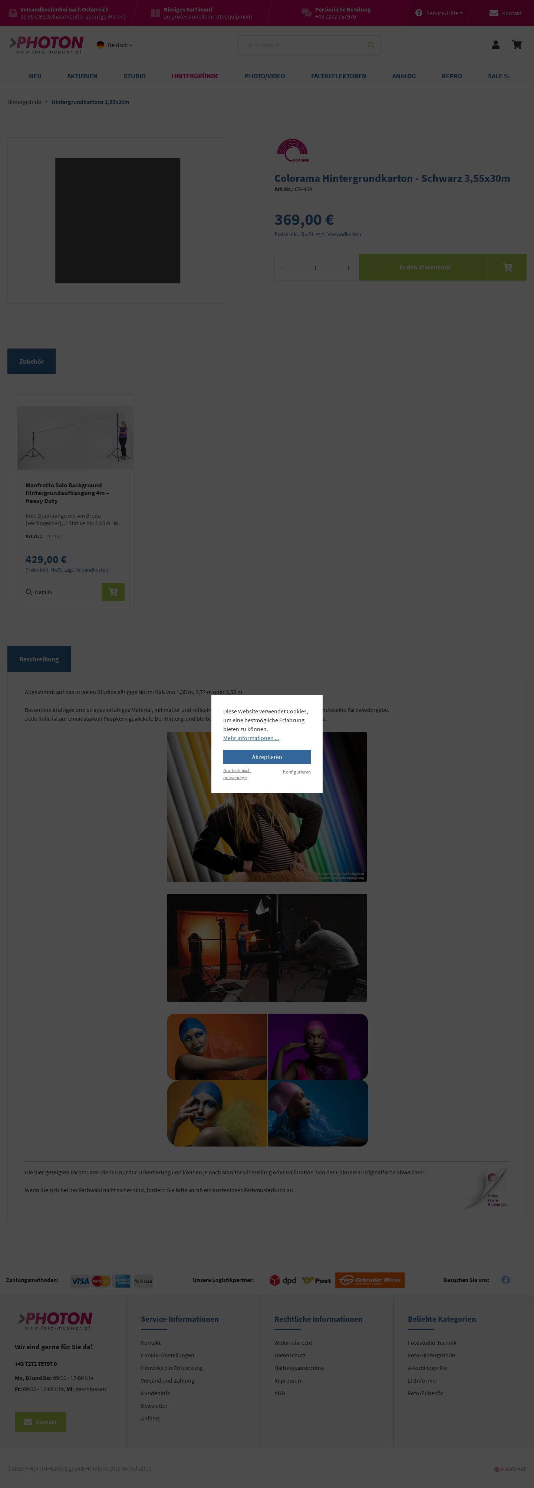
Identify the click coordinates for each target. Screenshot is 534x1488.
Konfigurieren (297, 772)
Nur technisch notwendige (237, 773)
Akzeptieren (267, 757)
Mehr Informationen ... (251, 738)
